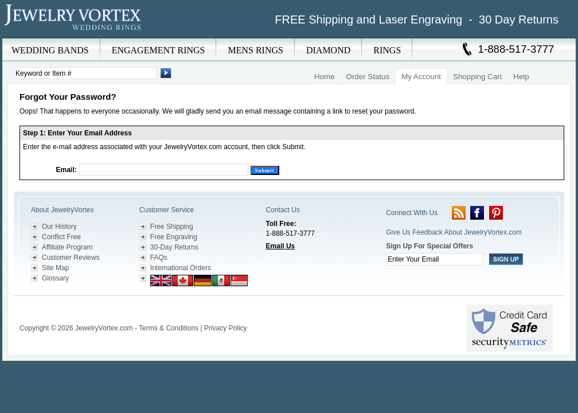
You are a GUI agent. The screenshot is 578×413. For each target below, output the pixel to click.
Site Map (55, 267)
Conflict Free (61, 236)
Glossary (55, 278)
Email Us (280, 246)
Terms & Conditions (168, 328)
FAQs (158, 257)
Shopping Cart (477, 76)
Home (324, 76)
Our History (59, 226)
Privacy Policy (225, 328)
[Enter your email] (434, 259)
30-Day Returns (174, 247)
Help (521, 76)
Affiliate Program (67, 247)
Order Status (368, 76)
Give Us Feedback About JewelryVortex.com (454, 232)
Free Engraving (173, 236)
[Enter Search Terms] (85, 73)
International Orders (180, 267)
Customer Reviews (71, 257)
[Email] (163, 169)
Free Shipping (171, 226)
